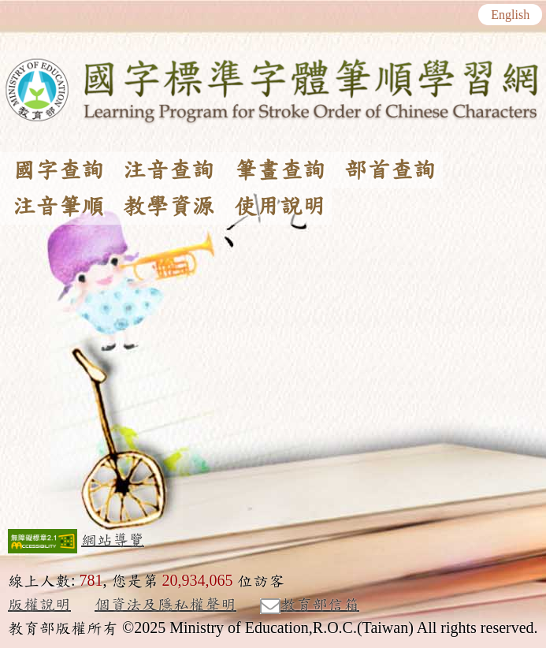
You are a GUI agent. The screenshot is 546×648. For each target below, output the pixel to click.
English (510, 15)
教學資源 (168, 207)
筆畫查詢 (279, 170)
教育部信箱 (309, 605)
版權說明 (39, 605)
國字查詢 (58, 170)
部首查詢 (390, 170)
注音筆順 (58, 207)
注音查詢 (168, 170)
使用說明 (279, 207)
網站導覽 (112, 540)
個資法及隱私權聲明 (165, 605)
